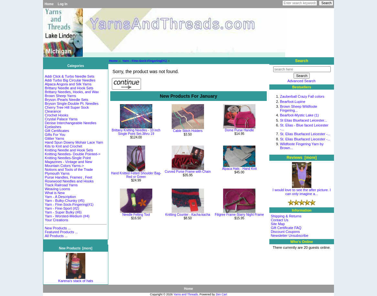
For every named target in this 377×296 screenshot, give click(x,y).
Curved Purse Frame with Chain (187, 171)
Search (301, 61)
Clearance (53, 111)
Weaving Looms (57, 189)
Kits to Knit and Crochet (63, 146)
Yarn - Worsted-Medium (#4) (67, 216)
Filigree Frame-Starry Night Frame (239, 214)
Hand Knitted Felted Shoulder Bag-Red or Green (136, 175)
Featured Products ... (61, 232)
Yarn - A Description (60, 197)
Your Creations (56, 220)
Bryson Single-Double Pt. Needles (71, 103)
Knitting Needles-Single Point (68, 158)
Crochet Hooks (56, 115)
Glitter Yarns (54, 138)
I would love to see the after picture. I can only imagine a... (302, 190)
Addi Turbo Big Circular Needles (70, 80)
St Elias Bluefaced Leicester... (303, 120)
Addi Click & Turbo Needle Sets (69, 76)
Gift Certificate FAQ (286, 228)
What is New (55, 193)
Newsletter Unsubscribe (289, 235)
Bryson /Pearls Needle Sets (66, 100)
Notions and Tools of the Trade (69, 169)
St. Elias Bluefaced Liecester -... (305, 139)
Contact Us (279, 220)
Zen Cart (221, 294)
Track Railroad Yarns (61, 185)
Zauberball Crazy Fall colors (302, 96)
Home (49, 4)
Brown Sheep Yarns (60, 96)
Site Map (278, 224)
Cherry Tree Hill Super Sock (67, 107)
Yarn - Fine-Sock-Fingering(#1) (144, 60)
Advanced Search (301, 81)
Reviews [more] (302, 157)
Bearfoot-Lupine (292, 102)
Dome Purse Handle (239, 130)
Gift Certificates (57, 131)
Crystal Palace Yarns (61, 119)
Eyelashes (53, 127)
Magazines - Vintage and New (68, 162)
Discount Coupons (285, 232)
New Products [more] (75, 248)
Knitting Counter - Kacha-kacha (187, 214)
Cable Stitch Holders (187, 131)
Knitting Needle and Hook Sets (69, 150)
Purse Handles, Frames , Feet (68, 177)
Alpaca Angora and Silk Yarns (68, 84)
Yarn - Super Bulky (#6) (63, 212)
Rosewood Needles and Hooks (69, 181)
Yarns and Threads (185, 294)
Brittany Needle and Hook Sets (69, 88)
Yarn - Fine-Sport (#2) (62, 208)
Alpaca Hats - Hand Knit (239, 168)
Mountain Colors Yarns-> (64, 166)
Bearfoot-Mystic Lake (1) (299, 115)
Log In (63, 4)
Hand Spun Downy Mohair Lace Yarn (74, 142)
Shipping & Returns (286, 216)
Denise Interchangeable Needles (70, 123)
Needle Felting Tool (136, 214)
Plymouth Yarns (57, 173)
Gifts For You (55, 135)
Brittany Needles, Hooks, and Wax (72, 92)
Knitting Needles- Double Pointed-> (72, 154)
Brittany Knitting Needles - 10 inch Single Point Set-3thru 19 (136, 132)
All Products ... (56, 236)
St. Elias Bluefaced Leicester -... (305, 134)
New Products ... (58, 228)
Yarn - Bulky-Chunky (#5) (64, 201)
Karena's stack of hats (75, 279)
